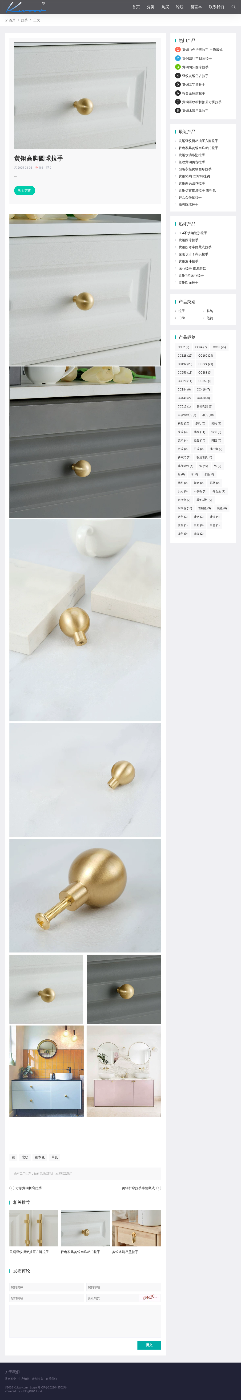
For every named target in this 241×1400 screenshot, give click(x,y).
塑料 (183, 482)
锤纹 (199, 533)
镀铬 (199, 516)
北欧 (25, 1157)
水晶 (209, 474)
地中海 (216, 449)
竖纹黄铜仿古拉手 (195, 76)
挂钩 (210, 311)
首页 (136, 7)
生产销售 (24, 1378)
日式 (199, 449)
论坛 (180, 7)
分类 (150, 7)
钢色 (183, 516)
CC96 (219, 347)
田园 (216, 440)
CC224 (205, 364)
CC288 (204, 372)
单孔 (54, 1157)
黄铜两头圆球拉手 (195, 67)
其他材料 (204, 499)
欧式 (183, 432)
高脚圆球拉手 (188, 204)
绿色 (183, 533)
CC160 (205, 355)
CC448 (184, 398)
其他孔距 (204, 406)
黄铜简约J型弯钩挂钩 (194, 176)
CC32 (183, 347)
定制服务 (37, 1378)
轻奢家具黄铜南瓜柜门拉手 (80, 1252)
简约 (216, 423)
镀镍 (215, 516)
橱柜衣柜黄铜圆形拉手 (195, 169)
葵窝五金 (10, 1378)
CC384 (184, 389)
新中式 (184, 457)
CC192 (185, 364)
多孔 (200, 423)
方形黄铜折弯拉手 (29, 1188)
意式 (183, 449)
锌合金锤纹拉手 (193, 93)
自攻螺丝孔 (187, 415)
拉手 (24, 20)
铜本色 (40, 1157)
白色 (215, 525)
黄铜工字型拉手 (193, 84)
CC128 (185, 355)
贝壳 (183, 491)
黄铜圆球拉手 (188, 240)
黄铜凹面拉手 (188, 282)
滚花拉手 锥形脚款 (192, 268)
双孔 (183, 423)
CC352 (204, 381)
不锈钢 (200, 491)
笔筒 (210, 318)
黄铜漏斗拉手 (188, 261)
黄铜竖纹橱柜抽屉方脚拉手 (29, 1252)
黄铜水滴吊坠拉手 (125, 1252)
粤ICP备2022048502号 (52, 1387)
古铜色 (204, 508)
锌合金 (219, 491)
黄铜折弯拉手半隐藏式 (138, 1188)
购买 (165, 7)
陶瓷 (199, 482)
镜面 (199, 525)
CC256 (185, 372)
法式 (216, 432)
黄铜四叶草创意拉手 (197, 58)
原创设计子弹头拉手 (193, 254)
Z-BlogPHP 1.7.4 (31, 1391)
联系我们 (216, 7)
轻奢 (199, 440)
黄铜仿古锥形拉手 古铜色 (197, 190)
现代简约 (185, 466)
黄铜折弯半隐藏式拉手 (195, 247)
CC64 (201, 347)
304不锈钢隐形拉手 (193, 233)
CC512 (184, 406)
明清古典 (204, 457)
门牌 (181, 318)
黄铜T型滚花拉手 (191, 275)
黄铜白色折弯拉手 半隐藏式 (202, 50)
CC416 (203, 389)
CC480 (203, 398)
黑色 (222, 508)
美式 (183, 440)
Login (33, 1387)
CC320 (185, 381)
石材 (215, 482)
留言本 (196, 7)
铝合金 (184, 499)
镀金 (183, 525)
